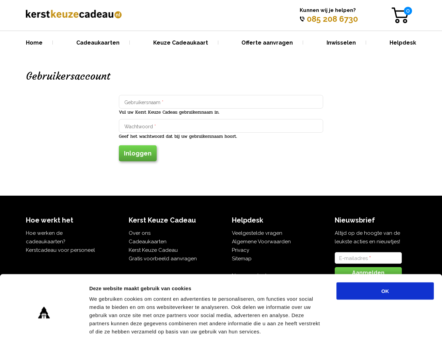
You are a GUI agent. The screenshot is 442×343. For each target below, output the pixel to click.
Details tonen (368, 329)
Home (34, 42)
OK (385, 261)
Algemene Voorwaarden (261, 242)
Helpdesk (403, 42)
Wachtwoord (140, 126)
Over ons (140, 233)
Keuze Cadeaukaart (180, 42)
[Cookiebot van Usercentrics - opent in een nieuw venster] (44, 330)
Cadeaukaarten (98, 42)
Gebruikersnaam (143, 102)
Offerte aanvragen (267, 42)
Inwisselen (341, 42)
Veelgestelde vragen (257, 233)
